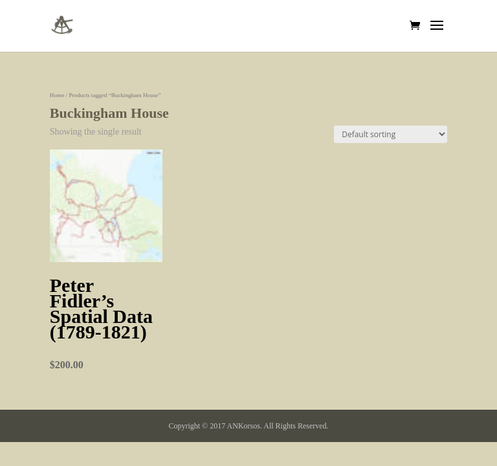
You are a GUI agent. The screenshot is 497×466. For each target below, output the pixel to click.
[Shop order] (390, 134)
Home (57, 95)
